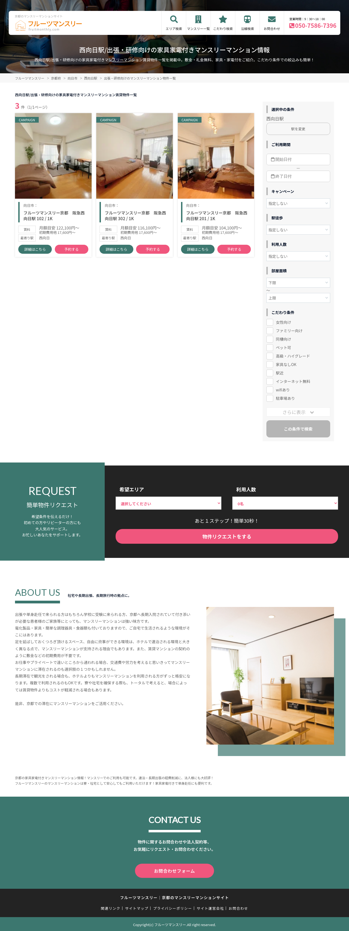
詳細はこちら (35, 250)
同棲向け (283, 339)
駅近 (280, 373)
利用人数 (246, 489)
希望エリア (131, 489)
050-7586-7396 (315, 25)
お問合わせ (272, 28)
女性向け (283, 322)
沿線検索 (247, 28)
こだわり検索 (223, 28)
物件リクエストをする (226, 536)
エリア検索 (174, 28)
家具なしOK (286, 364)
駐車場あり (285, 398)
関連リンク (111, 907)
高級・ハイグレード (293, 356)
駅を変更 (298, 128)
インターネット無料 (293, 381)
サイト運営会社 (210, 907)
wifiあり (283, 389)
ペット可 (283, 347)
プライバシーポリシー (172, 907)
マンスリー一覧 (198, 28)
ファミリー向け (289, 330)
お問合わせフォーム (174, 870)
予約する (71, 250)
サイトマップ (137, 907)
